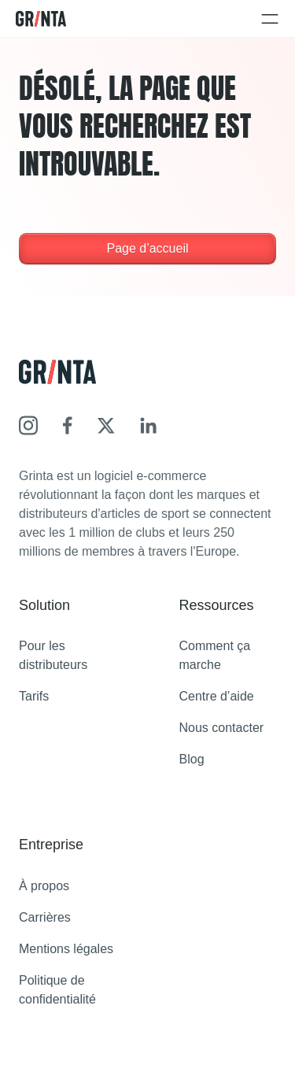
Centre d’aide (216, 696)
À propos (44, 886)
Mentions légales (66, 949)
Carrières (45, 917)
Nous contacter (221, 727)
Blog (192, 759)
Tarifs (34, 696)
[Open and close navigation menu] (269, 18)
